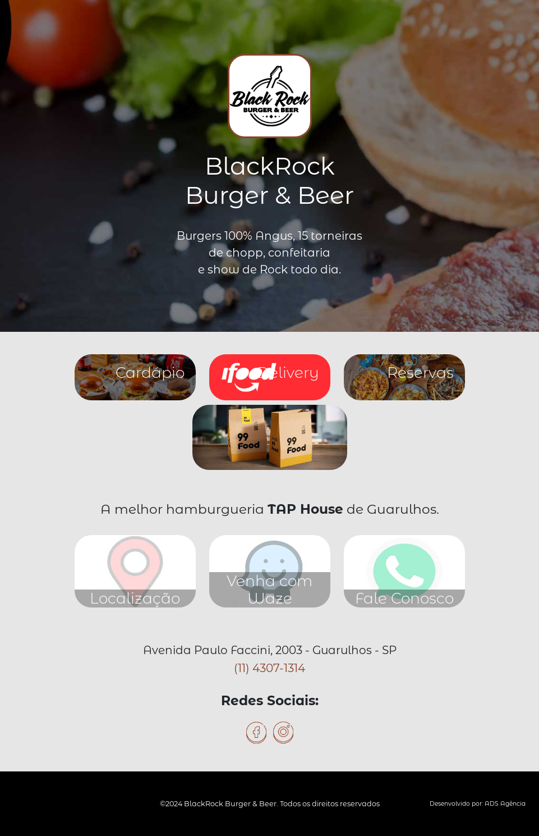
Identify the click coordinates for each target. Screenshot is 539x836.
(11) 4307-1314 (269, 668)
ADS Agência (505, 803)
